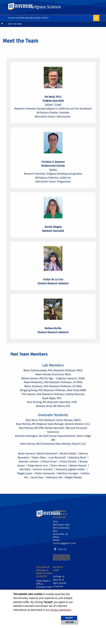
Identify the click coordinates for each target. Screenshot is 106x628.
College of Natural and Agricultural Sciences (28, 18)
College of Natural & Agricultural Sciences (59, 581)
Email (58, 104)
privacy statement (60, 609)
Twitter (49, 104)
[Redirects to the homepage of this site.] (2, 24)
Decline (69, 622)
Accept (69, 618)
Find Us (61, 554)
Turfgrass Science (45, 6)
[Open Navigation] (96, 18)
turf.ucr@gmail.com (64, 543)
